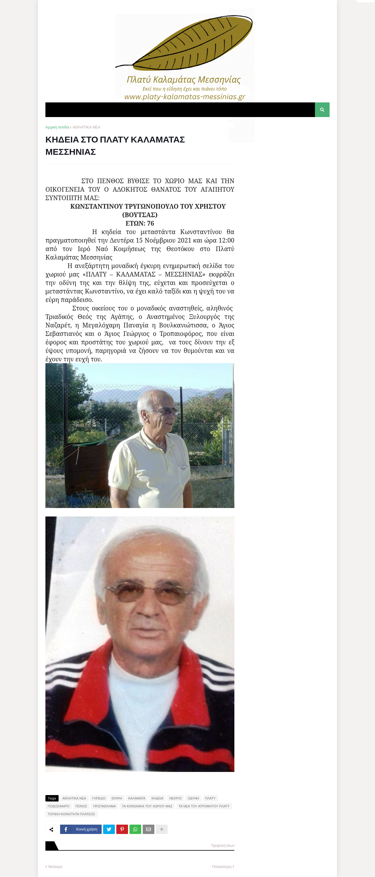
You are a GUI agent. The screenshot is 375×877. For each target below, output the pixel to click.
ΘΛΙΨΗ (117, 798)
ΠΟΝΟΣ (81, 806)
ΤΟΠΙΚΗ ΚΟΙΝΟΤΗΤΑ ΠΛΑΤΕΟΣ (71, 814)
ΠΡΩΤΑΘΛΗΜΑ (104, 806)
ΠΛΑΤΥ (210, 798)
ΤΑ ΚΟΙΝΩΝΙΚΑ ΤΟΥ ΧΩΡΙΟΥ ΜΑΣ (147, 806)
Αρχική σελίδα (57, 127)
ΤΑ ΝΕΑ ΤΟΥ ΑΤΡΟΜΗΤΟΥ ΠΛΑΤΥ (204, 806)
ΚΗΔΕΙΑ (157, 798)
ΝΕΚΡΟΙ (175, 798)
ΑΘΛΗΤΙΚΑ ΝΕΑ (86, 127)
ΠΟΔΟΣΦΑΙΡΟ (58, 806)
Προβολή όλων (222, 845)
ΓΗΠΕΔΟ (98, 798)
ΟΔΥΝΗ (193, 798)
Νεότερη (55, 866)
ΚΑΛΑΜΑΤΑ (136, 798)
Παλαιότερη (221, 866)
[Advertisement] (286, 161)
